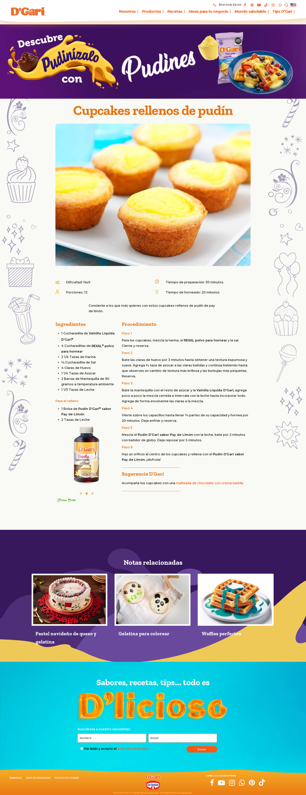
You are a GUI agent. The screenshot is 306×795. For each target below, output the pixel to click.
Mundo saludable (250, 11)
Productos (151, 11)
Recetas (174, 11)
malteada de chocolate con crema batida (209, 483)
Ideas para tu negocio (208, 11)
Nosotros (127, 11)
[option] (86, 456)
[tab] (81, 493)
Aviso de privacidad (38, 778)
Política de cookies (66, 778)
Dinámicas (15, 778)
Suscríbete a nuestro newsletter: (104, 729)
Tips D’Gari (282, 11)
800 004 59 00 (226, 4)
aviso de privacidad (133, 749)
